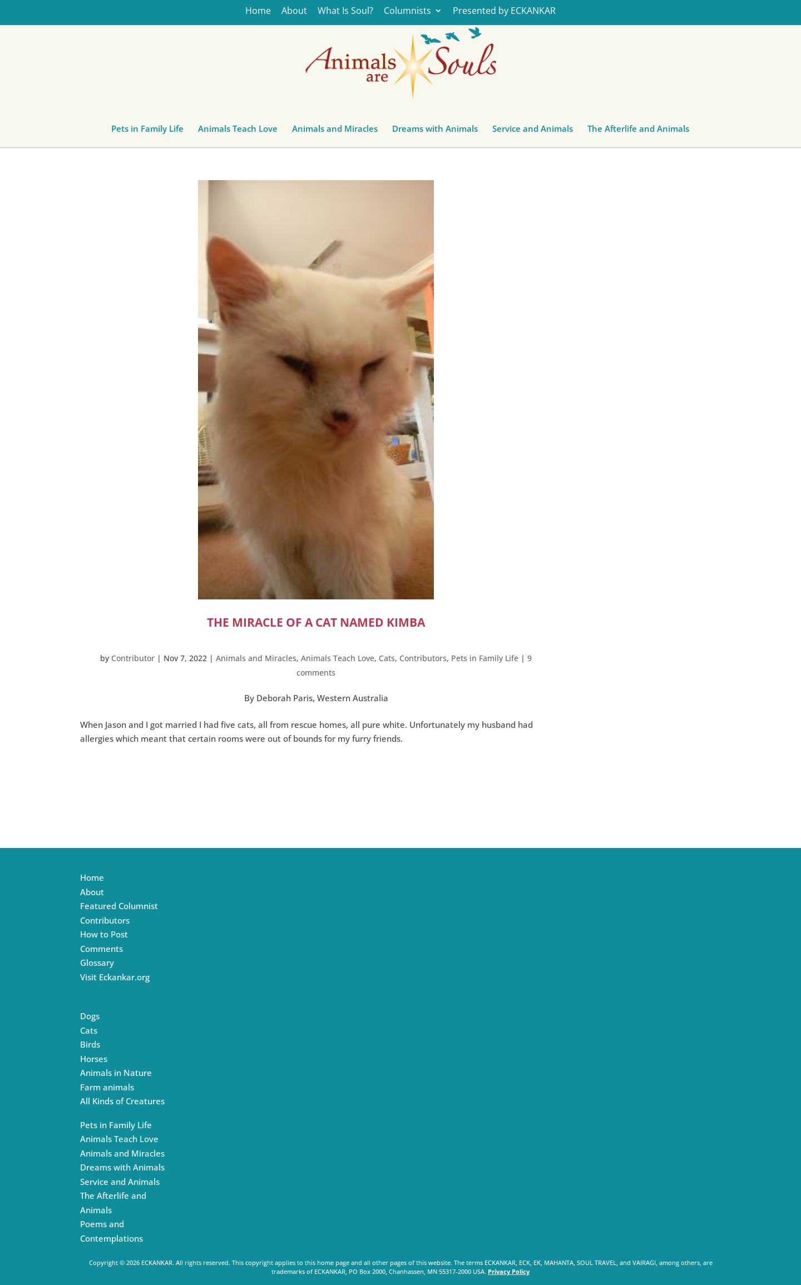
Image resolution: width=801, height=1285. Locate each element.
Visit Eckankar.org (115, 977)
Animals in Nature (116, 1072)
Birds (90, 1044)
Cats (387, 658)
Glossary (97, 962)
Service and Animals (532, 131)
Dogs (90, 1015)
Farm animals (107, 1087)
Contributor (133, 658)
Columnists (407, 11)
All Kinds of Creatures (122, 1101)
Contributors (423, 658)
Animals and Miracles (335, 131)
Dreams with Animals (435, 131)
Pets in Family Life (147, 131)
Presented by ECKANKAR (504, 11)
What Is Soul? (345, 11)
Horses (93, 1058)
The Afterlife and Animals (638, 131)
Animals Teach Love (238, 131)
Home (258, 11)
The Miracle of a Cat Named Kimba (316, 622)
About (294, 11)
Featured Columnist (119, 905)
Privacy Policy (509, 1271)
